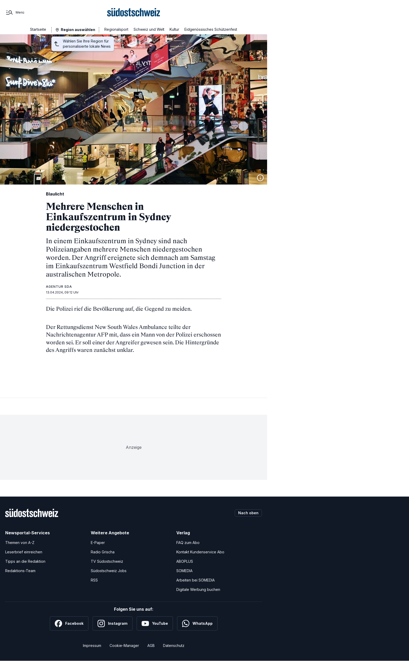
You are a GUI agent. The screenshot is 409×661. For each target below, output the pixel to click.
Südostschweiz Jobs (109, 570)
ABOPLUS (184, 561)
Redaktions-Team (20, 570)
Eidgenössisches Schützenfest (210, 29)
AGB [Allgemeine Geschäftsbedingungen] (151, 645)
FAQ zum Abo (188, 542)
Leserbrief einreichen (23, 552)
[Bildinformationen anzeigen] (260, 177)
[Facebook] (69, 623)
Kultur (174, 29)
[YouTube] (155, 623)
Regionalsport (116, 29)
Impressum (92, 645)
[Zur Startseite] (133, 12)
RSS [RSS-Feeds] (94, 580)
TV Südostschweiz (107, 561)
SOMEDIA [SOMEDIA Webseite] (184, 570)
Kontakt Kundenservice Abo (200, 552)
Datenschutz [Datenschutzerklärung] (173, 645)
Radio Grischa (103, 552)
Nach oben (248, 513)
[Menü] (14, 12)
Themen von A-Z (19, 542)
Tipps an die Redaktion (25, 561)
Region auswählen (78, 29)
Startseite (38, 29)
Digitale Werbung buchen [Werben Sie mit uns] (198, 589)
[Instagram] (113, 623)
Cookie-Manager (124, 645)
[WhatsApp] (197, 623)
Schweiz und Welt (149, 29)
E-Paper (98, 542)
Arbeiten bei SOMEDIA (195, 580)
